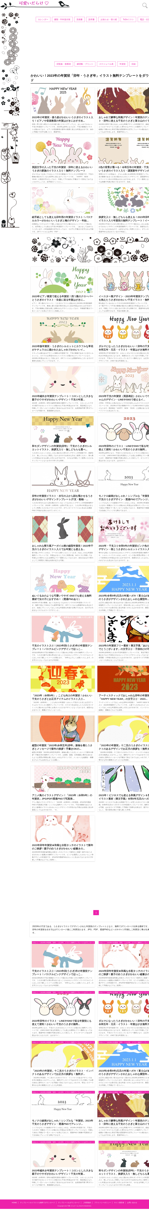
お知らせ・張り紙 (109, 19)
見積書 (79, 19)
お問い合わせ (132, 1203)
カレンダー (43, 19)
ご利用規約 (87, 1203)
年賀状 (122, 64)
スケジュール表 (106, 64)
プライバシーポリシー (102, 1203)
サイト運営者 (119, 1203)
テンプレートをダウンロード (69, 1203)
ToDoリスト (128, 19)
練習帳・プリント (85, 64)
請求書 (91, 19)
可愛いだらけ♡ (71, 1206)
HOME (14, 1203)
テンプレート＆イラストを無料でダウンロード (37, 1203)
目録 (133, 64)
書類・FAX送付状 (62, 19)
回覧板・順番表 (64, 64)
